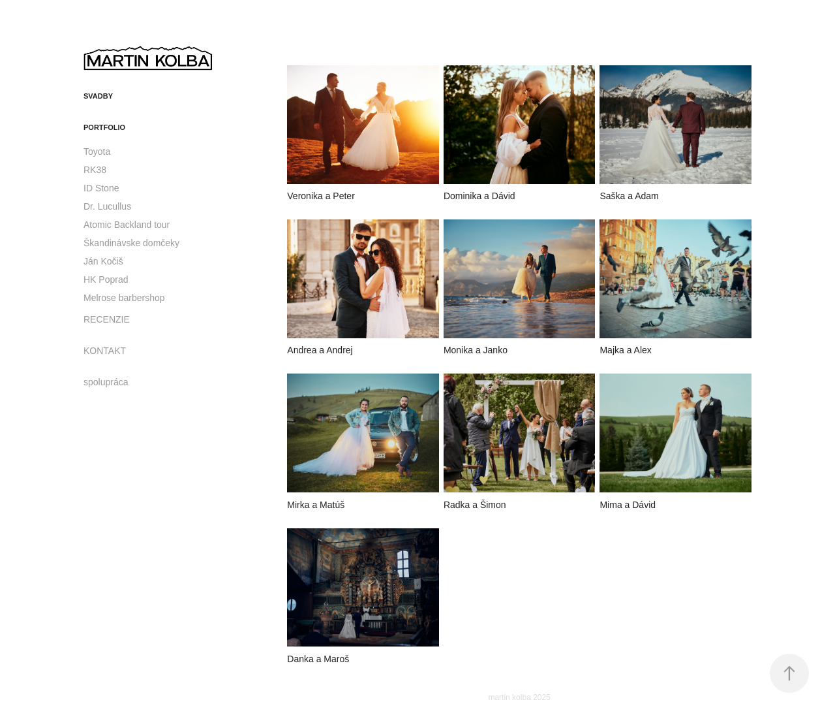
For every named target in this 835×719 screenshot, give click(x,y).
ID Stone (101, 188)
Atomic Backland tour (127, 224)
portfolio (104, 127)
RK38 (95, 170)
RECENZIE (107, 319)
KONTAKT (105, 350)
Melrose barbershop (124, 298)
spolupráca (106, 382)
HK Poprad (106, 279)
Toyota (97, 151)
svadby (98, 96)
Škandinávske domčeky (131, 243)
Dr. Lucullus (107, 206)
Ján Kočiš (103, 261)
